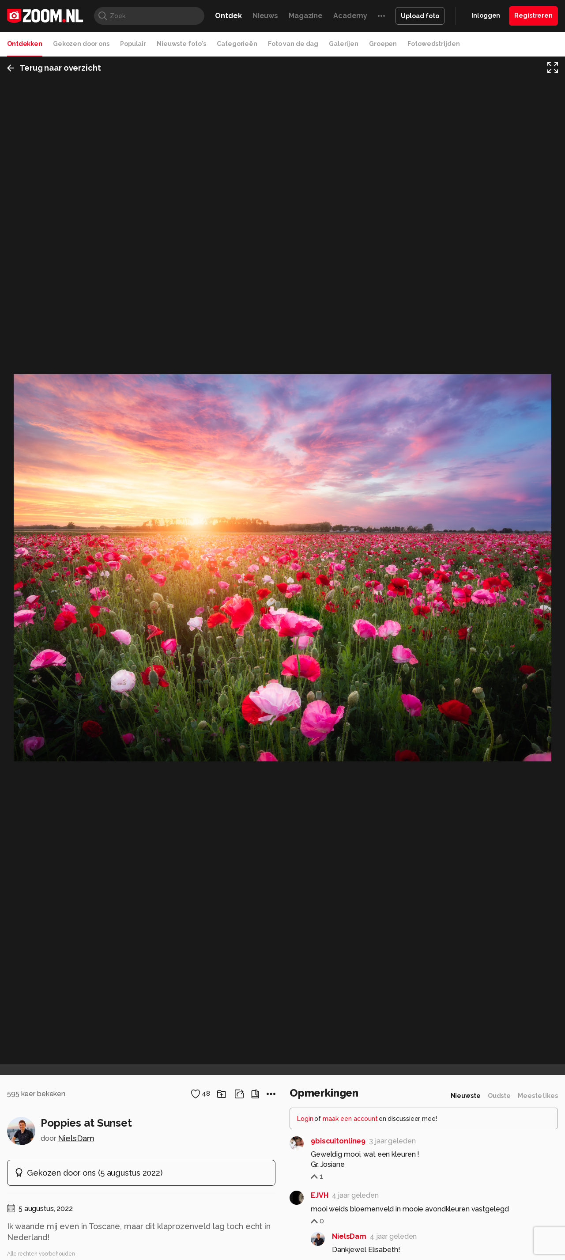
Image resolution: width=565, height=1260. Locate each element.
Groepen (383, 43)
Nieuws (265, 15)
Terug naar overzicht (54, 67)
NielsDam (76, 1138)
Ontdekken (24, 43)
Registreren (533, 15)
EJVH (319, 1195)
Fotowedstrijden (433, 43)
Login (305, 1118)
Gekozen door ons (81, 43)
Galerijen (343, 43)
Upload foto (420, 15)
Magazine (306, 15)
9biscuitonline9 (338, 1141)
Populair (133, 43)
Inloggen (485, 15)
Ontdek (228, 15)
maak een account (350, 1118)
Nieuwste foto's (181, 43)
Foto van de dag (293, 43)
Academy (350, 15)
